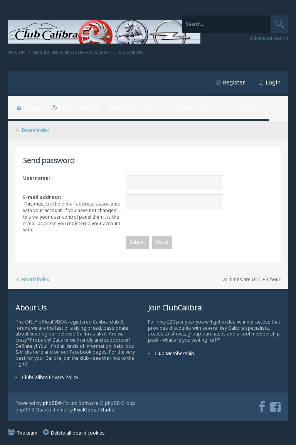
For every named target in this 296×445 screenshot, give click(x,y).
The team (27, 433)
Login (273, 82)
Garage (89, 107)
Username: (36, 178)
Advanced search (269, 38)
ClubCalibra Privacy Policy (50, 378)
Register (234, 82)
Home (32, 107)
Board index (35, 130)
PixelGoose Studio (94, 410)
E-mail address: (42, 197)
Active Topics (245, 107)
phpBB (50, 404)
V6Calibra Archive (134, 107)
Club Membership (192, 107)
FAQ (64, 107)
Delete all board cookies (78, 433)
